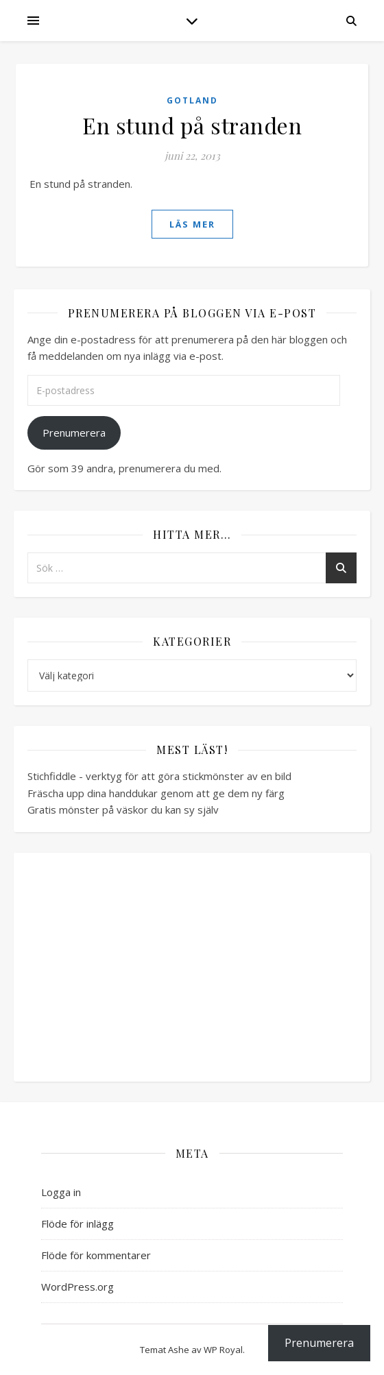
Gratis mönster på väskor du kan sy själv (123, 809)
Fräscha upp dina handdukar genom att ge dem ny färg (156, 793)
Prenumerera (74, 432)
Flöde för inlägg (77, 1223)
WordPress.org (77, 1286)
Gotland (192, 100)
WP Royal (223, 1349)
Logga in (61, 1192)
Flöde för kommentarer (96, 1255)
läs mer (192, 224)
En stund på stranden (192, 125)
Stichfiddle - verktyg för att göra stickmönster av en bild (159, 776)
